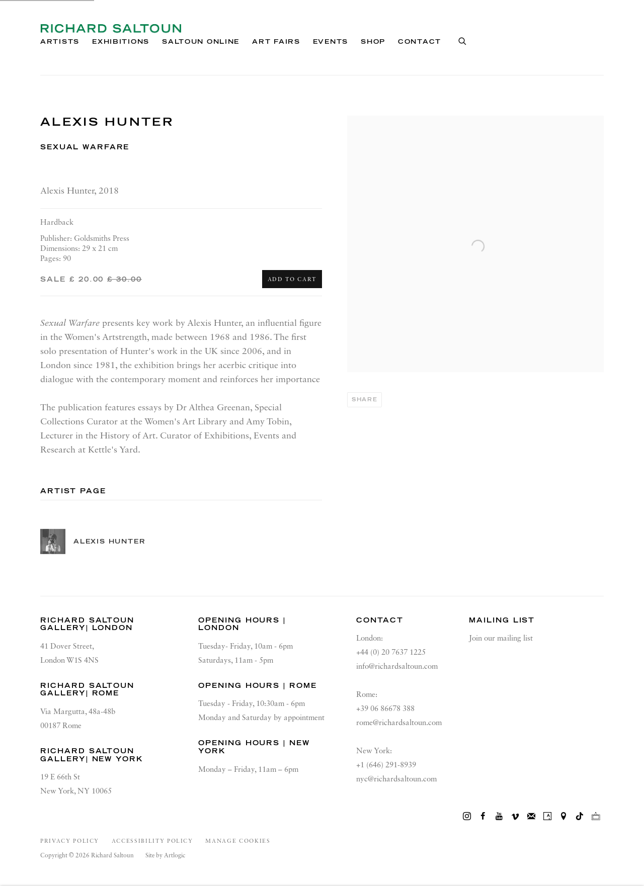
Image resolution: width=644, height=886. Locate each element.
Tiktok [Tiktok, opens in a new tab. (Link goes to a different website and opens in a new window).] (580, 817)
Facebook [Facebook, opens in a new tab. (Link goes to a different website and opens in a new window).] (483, 817)
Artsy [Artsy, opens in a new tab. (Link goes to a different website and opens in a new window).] (547, 817)
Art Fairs (276, 41)
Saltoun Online (200, 41)
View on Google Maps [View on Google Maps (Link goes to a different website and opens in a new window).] (563, 817)
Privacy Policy (69, 841)
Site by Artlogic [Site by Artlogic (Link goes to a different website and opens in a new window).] (165, 856)
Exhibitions (120, 41)
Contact (419, 41)
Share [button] (364, 399)
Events (330, 41)
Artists (59, 41)
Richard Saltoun (110, 28)
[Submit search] (462, 39)
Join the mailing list (531, 817)
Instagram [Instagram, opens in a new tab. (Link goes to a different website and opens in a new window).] (467, 817)
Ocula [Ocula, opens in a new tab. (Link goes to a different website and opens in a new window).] (596, 817)
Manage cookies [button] (237, 841)
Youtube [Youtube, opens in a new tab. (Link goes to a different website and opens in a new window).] (499, 817)
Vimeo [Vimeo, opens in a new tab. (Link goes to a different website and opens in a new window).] (515, 817)
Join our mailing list (501, 638)
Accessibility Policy (152, 841)
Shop (373, 41)
